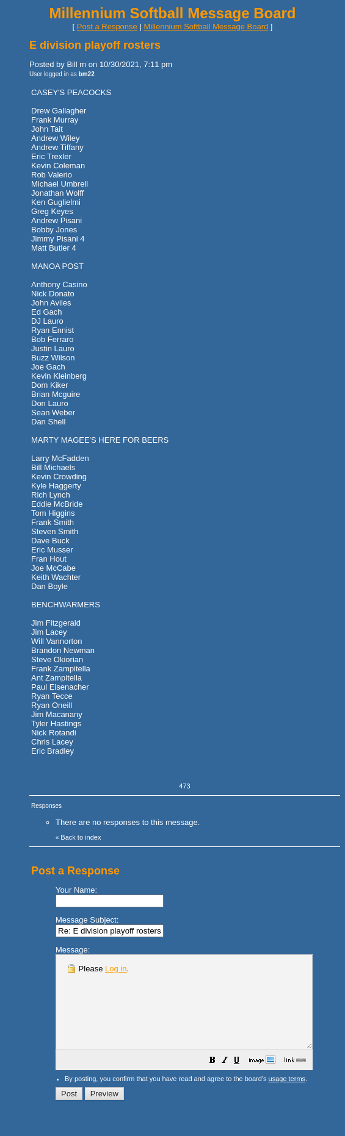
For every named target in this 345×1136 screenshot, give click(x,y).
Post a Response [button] (107, 26)
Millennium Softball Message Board (205, 26)
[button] (243, 1080)
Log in (115, 968)
